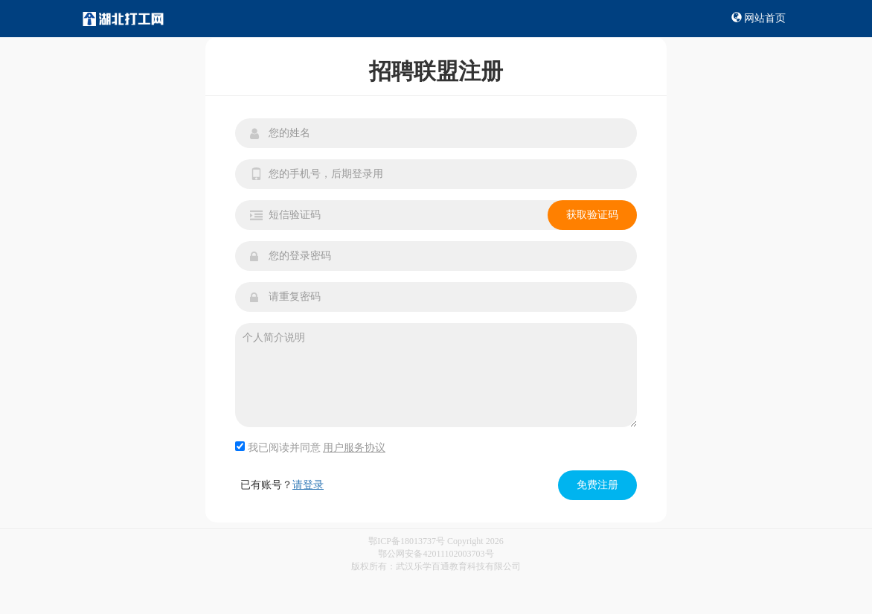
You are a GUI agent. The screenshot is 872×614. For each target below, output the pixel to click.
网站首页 (758, 18)
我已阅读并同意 (310, 447)
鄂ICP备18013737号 (406, 541)
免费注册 (597, 484)
